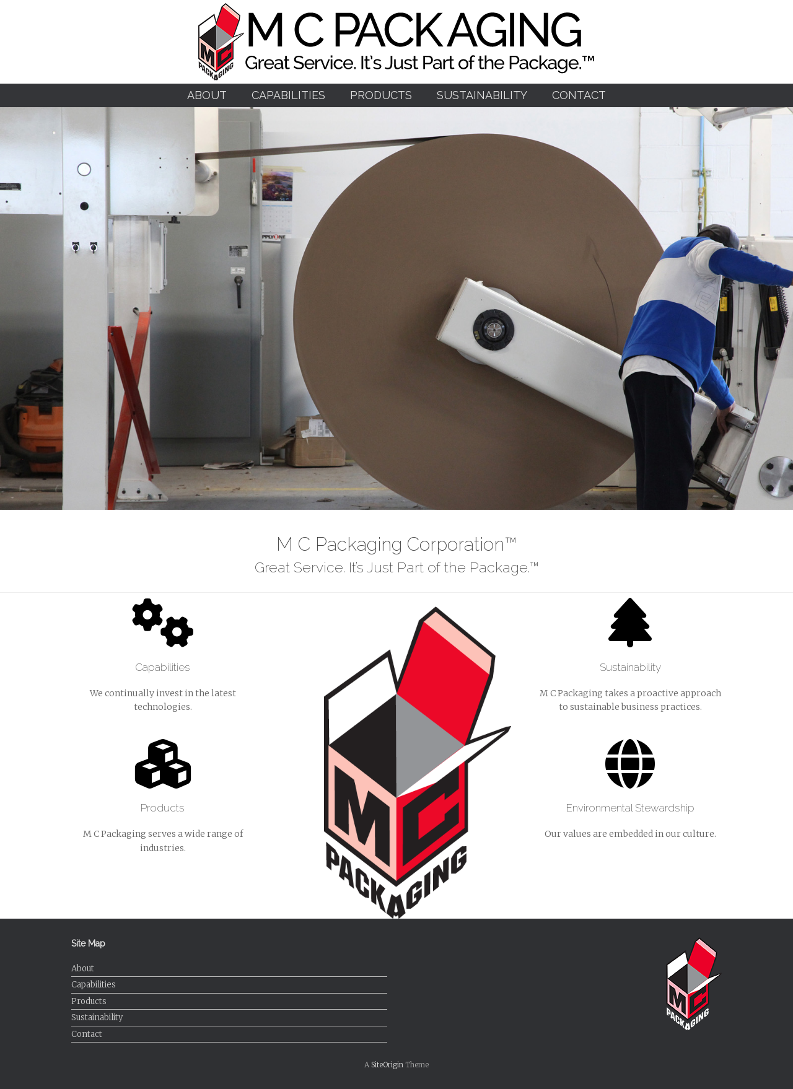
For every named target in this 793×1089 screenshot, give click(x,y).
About (207, 95)
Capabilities (288, 95)
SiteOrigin (387, 1065)
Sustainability (482, 95)
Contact (579, 95)
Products (381, 95)
